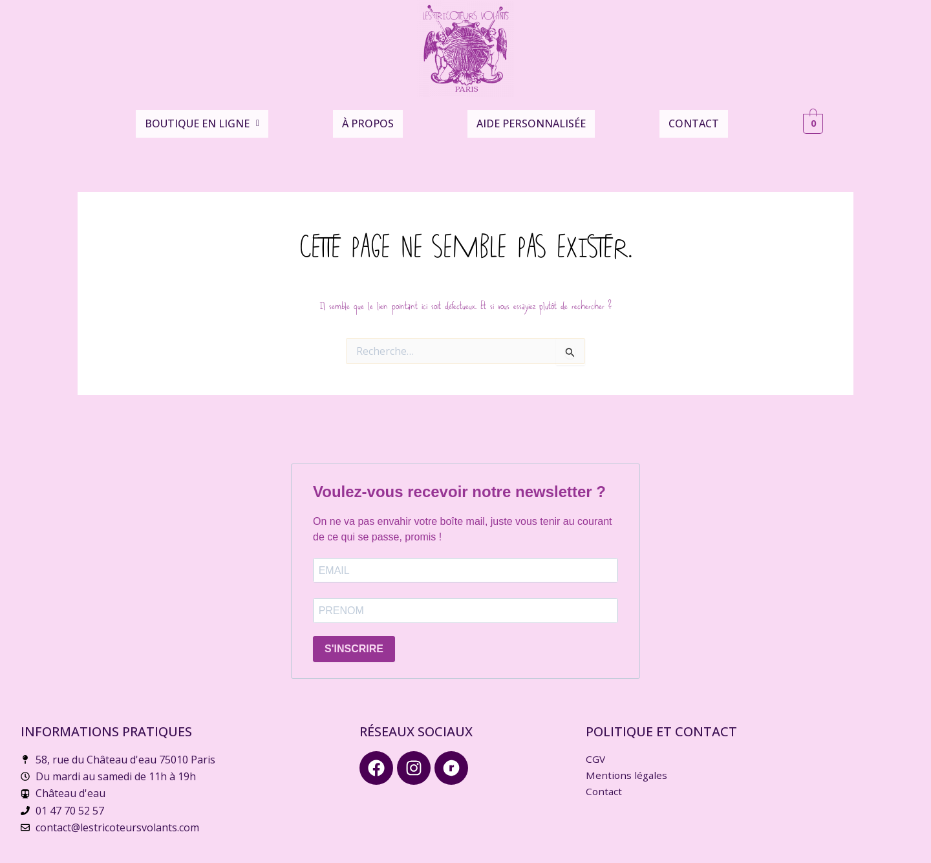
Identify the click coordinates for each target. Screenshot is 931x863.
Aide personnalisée (531, 119)
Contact (694, 119)
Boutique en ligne (202, 119)
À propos (368, 119)
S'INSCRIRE (354, 643)
